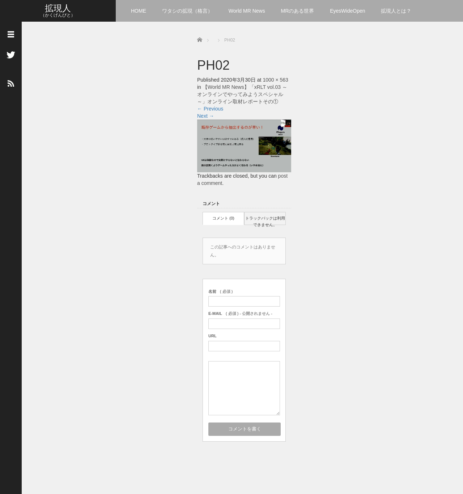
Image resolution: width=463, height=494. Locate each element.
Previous (210, 109)
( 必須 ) (220, 291)
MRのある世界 (297, 11)
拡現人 (58, 8)
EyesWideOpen (347, 11)
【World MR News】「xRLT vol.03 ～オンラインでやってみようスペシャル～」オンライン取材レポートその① (242, 94)
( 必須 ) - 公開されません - (240, 313)
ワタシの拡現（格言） (187, 11)
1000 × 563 (275, 80)
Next (205, 116)
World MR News (247, 11)
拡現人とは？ (396, 11)
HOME (138, 11)
